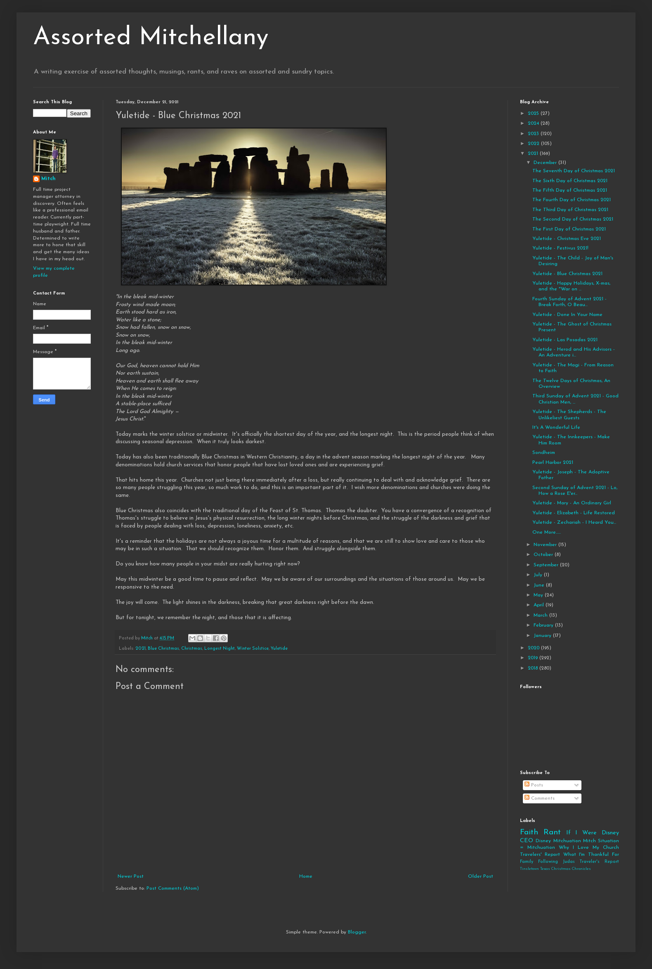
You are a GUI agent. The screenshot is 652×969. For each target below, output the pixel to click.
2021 (140, 648)
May (539, 595)
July (539, 574)
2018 (533, 668)
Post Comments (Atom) (172, 888)
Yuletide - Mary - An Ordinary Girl (571, 503)
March (541, 615)
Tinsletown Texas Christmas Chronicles (555, 869)
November (546, 544)
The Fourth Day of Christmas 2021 (571, 199)
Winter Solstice (253, 648)
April (540, 605)
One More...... (546, 532)
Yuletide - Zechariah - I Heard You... (574, 522)
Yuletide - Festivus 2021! (560, 248)
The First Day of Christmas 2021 (569, 229)
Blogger (357, 932)
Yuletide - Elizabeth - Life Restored (573, 513)
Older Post (480, 876)
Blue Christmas (163, 648)
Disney (543, 840)
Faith (529, 832)
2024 (534, 123)
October (544, 554)
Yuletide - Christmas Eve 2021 (566, 238)
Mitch (48, 178)
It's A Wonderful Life (556, 427)
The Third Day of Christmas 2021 (570, 209)
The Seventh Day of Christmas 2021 (573, 171)
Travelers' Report (540, 854)
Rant (552, 832)
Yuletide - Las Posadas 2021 (565, 339)
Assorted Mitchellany (151, 38)
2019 (533, 658)
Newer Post (131, 876)
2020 (534, 648)
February (544, 625)
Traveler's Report (599, 862)
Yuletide (279, 648)
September (547, 565)
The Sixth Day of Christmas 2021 (569, 180)
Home (305, 876)
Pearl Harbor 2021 (552, 462)
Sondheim (543, 452)
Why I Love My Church (589, 847)
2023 (534, 133)
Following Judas (556, 862)
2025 (534, 113)
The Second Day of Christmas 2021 (572, 219)
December (546, 162)
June (540, 585)
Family (526, 862)
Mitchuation (567, 840)
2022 (534, 143)
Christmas (191, 648)
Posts (533, 785)
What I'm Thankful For (591, 854)
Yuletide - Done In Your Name (567, 314)
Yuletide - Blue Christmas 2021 (567, 273)
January (543, 635)
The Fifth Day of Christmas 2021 (569, 190)
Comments (539, 798)
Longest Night (219, 648)
